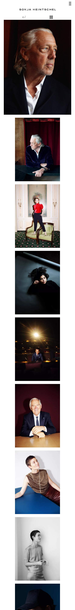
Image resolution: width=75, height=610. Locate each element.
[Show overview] (51, 17)
